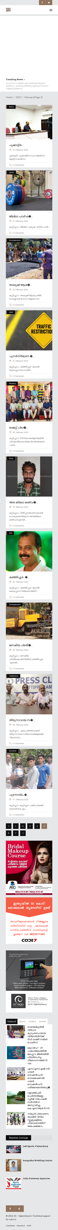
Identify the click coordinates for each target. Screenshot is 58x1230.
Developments (14, 240)
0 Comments (18, 165)
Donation (12, 751)
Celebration (13, 676)
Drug (11, 458)
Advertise (21, 1225)
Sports (11, 172)
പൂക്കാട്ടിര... (16, 145)
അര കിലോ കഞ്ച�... (23, 502)
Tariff (29, 1225)
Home (9, 97)
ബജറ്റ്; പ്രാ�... (18, 427)
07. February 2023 (20, 799)
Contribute (10, 1225)
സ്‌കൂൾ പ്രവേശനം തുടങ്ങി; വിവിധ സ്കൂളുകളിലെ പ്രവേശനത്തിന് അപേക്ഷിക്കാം (38, 1120)
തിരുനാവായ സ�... (22, 720)
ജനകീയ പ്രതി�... (21, 645)
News (11, 107)
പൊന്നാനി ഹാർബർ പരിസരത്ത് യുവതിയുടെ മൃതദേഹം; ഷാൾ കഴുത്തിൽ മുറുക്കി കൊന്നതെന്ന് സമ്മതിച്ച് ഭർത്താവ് (27, 86)
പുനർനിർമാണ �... (21, 356)
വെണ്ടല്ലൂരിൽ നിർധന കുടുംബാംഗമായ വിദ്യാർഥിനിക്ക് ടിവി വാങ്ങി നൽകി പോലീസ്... (37, 1034)
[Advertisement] (29, 45)
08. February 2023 (20, 724)
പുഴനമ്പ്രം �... (19, 794)
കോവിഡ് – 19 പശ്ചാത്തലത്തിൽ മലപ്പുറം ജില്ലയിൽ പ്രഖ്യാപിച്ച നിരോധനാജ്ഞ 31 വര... (38, 1055)
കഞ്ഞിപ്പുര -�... (19, 577)
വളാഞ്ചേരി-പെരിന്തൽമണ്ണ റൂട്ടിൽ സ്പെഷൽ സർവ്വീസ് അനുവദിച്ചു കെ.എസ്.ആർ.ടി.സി (38, 1100)
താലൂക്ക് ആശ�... (20, 285)
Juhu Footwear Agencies (36, 1178)
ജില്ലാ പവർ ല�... (21, 216)
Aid (10, 533)
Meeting (12, 383)
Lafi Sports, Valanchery (35, 1146)
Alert (11, 312)
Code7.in (12, 1219)
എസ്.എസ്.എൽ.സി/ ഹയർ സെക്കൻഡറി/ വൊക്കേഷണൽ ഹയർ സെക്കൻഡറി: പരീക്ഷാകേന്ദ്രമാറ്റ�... (39, 1078)
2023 (18, 97)
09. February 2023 (20, 432)
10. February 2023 (20, 149)
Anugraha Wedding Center (37, 1160)
